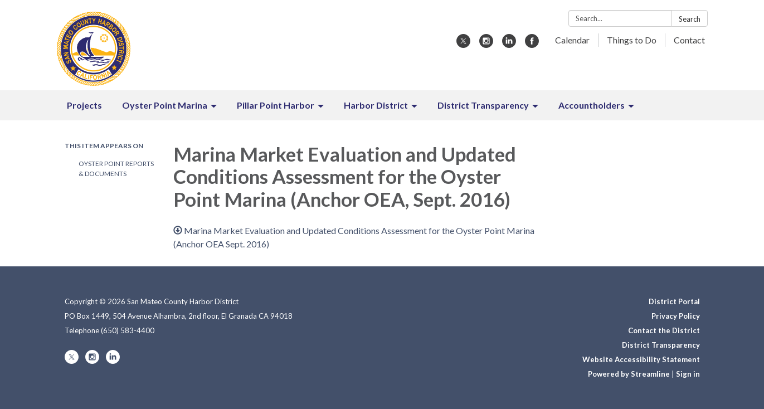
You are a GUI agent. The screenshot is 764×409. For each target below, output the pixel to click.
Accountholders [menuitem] (591, 105)
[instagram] (486, 44)
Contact (689, 40)
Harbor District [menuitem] (376, 105)
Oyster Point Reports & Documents (116, 168)
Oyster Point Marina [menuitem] (164, 105)
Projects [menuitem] (84, 105)
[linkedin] (509, 44)
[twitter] (463, 44)
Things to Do (631, 40)
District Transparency (661, 344)
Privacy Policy (675, 315)
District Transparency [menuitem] (483, 105)
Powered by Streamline (629, 373)
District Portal (674, 301)
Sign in (688, 373)
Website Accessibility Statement (641, 359)
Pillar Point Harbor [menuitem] (275, 105)
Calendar (572, 40)
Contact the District (664, 330)
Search (689, 18)
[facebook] (532, 44)
